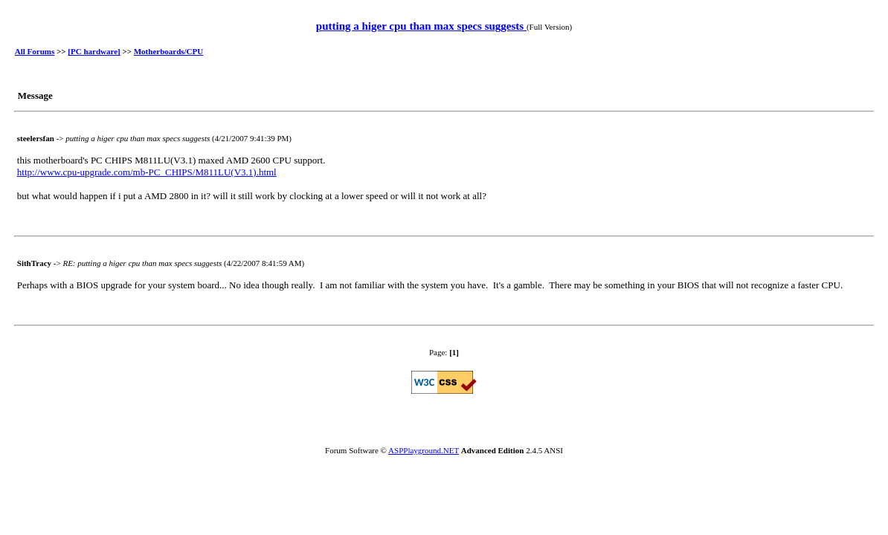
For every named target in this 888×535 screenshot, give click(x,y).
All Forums (34, 51)
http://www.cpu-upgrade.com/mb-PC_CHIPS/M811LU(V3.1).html (147, 172)
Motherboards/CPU (169, 51)
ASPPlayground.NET (423, 450)
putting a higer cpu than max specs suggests (421, 26)
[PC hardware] (94, 51)
